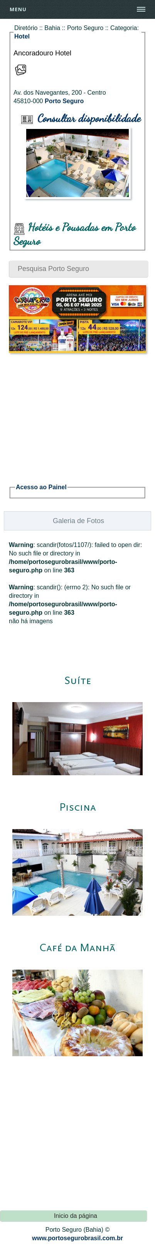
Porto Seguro (64, 101)
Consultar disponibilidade (81, 118)
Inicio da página (75, 1216)
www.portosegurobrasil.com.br (77, 1238)
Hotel (22, 36)
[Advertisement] (77, 414)
